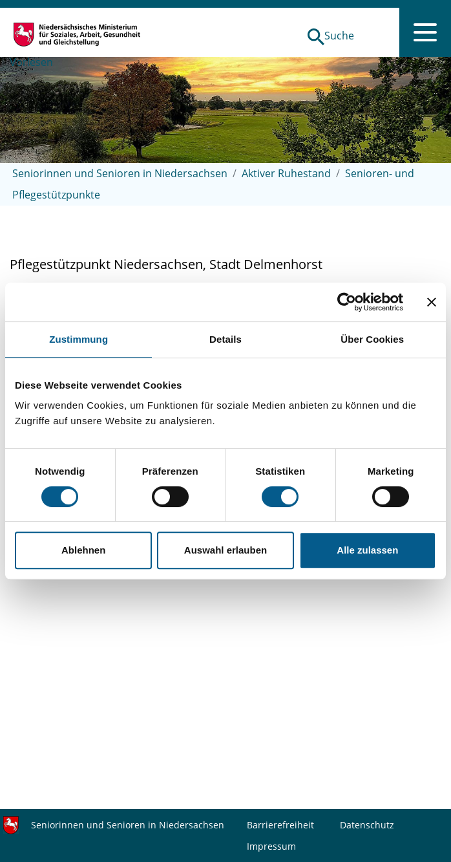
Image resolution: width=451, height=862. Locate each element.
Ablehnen (83, 549)
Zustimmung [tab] (78, 339)
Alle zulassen (367, 549)
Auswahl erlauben (225, 549)
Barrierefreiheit (280, 825)
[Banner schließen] (431, 302)
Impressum (271, 846)
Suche (339, 35)
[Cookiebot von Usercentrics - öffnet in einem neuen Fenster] (346, 302)
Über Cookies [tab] (372, 339)
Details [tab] (225, 339)
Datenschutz (367, 825)
